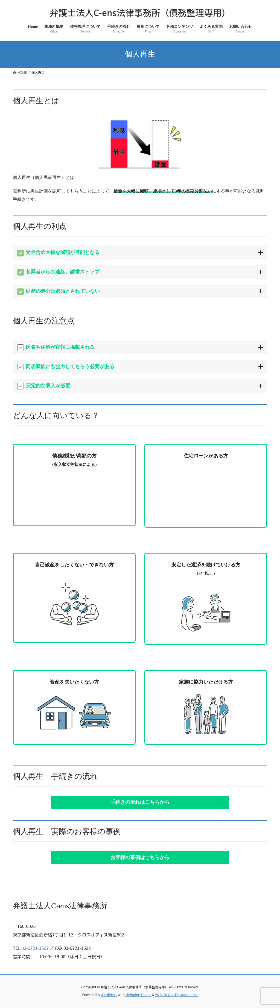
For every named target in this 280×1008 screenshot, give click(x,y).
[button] (140, 802)
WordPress (109, 994)
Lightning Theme (138, 994)
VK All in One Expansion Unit (176, 994)
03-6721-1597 (35, 948)
